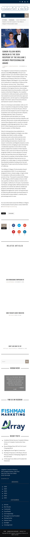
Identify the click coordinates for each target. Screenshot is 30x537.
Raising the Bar (8, 518)
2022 (5, 495)
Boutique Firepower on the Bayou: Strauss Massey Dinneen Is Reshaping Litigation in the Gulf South (15, 454)
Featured (11, 213)
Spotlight (6, 522)
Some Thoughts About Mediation (15, 313)
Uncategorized (13, 66)
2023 (5, 493)
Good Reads (7, 511)
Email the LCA (5, 478)
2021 (5, 498)
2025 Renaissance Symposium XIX (15, 280)
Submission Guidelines (13, 531)
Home (5, 531)
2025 (5, 489)
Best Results (7, 507)
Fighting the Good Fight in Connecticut (14, 450)
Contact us (23, 531)
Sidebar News (8, 520)
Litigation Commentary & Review (18, 533)
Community (5, 66)
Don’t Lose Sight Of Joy (15, 346)
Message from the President (12, 516)
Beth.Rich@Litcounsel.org (10, 206)
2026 (5, 486)
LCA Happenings (10, 282)
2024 (5, 491)
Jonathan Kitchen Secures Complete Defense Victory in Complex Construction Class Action (16, 442)
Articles (11, 315)
